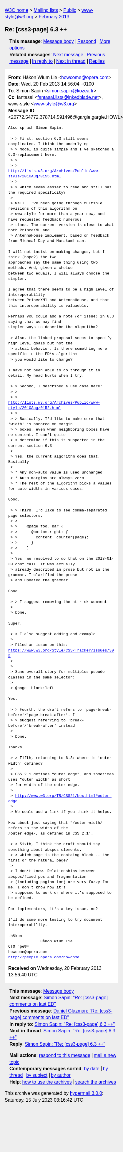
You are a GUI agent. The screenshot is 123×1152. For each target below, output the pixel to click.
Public (69, 10)
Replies (96, 61)
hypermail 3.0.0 (86, 1093)
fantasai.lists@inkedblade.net (68, 97)
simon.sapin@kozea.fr (70, 90)
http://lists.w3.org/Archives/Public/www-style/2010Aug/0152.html (54, 405)
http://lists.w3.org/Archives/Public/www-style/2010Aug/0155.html (54, 174)
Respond (86, 41)
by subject (36, 1075)
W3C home (16, 10)
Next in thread (71, 61)
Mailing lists (46, 10)
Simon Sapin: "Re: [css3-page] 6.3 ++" (74, 1024)
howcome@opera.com (84, 77)
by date (91, 1068)
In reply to (42, 61)
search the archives (95, 1081)
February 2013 (54, 16)
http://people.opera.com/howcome (43, 957)
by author (61, 1075)
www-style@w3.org (54, 103)
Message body (58, 41)
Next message (68, 54)
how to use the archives (47, 1081)
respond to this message (64, 1055)
